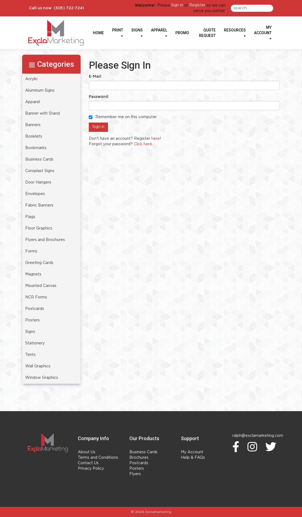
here (155, 139)
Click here (143, 144)
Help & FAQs (193, 458)
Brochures (139, 458)
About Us (86, 452)
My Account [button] (263, 32)
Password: (99, 97)
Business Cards (143, 452)
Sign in (177, 5)
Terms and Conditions (98, 458)
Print (117, 32)
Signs (137, 32)
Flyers (135, 474)
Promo (182, 33)
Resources (235, 32)
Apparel (159, 32)
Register (197, 5)
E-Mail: (95, 77)
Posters (136, 468)
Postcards (138, 463)
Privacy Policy (91, 468)
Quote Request (207, 33)
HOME (98, 33)
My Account (192, 452)
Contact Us (88, 463)
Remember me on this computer (123, 117)
